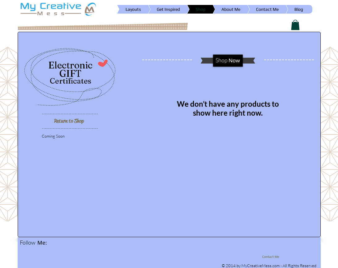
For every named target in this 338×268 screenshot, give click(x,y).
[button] (295, 25)
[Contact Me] (269, 257)
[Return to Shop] (69, 121)
